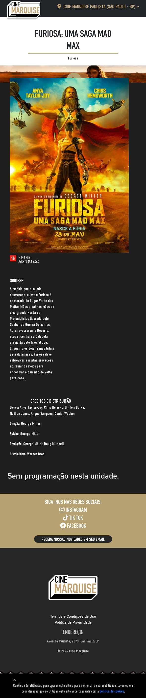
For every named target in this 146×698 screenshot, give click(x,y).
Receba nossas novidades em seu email (73, 539)
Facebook (73, 525)
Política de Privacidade (73, 622)
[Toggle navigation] (13, 17)
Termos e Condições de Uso (73, 616)
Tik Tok (73, 518)
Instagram (73, 510)
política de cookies (112, 691)
